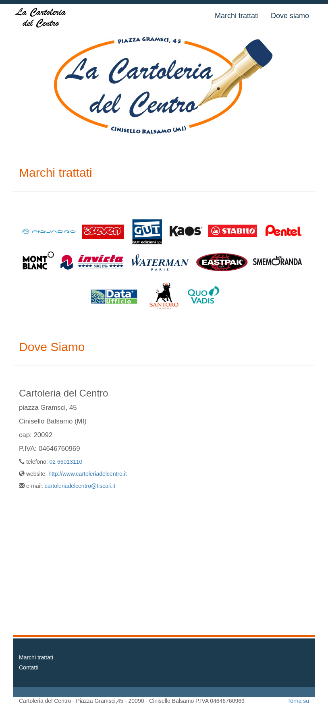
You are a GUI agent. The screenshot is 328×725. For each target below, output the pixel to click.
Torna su (298, 701)
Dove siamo (290, 16)
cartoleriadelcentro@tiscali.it (80, 486)
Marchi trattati (237, 16)
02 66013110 (66, 462)
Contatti (28, 667)
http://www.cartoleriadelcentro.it (87, 474)
